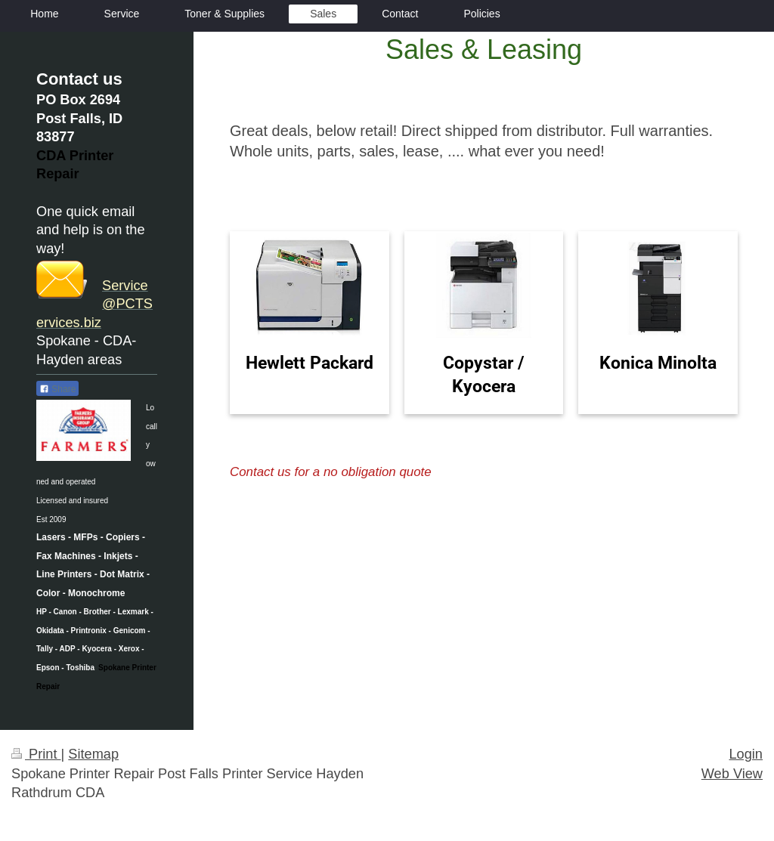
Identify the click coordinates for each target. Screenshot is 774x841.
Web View (732, 773)
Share (57, 389)
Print (36, 754)
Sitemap (93, 754)
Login (746, 754)
